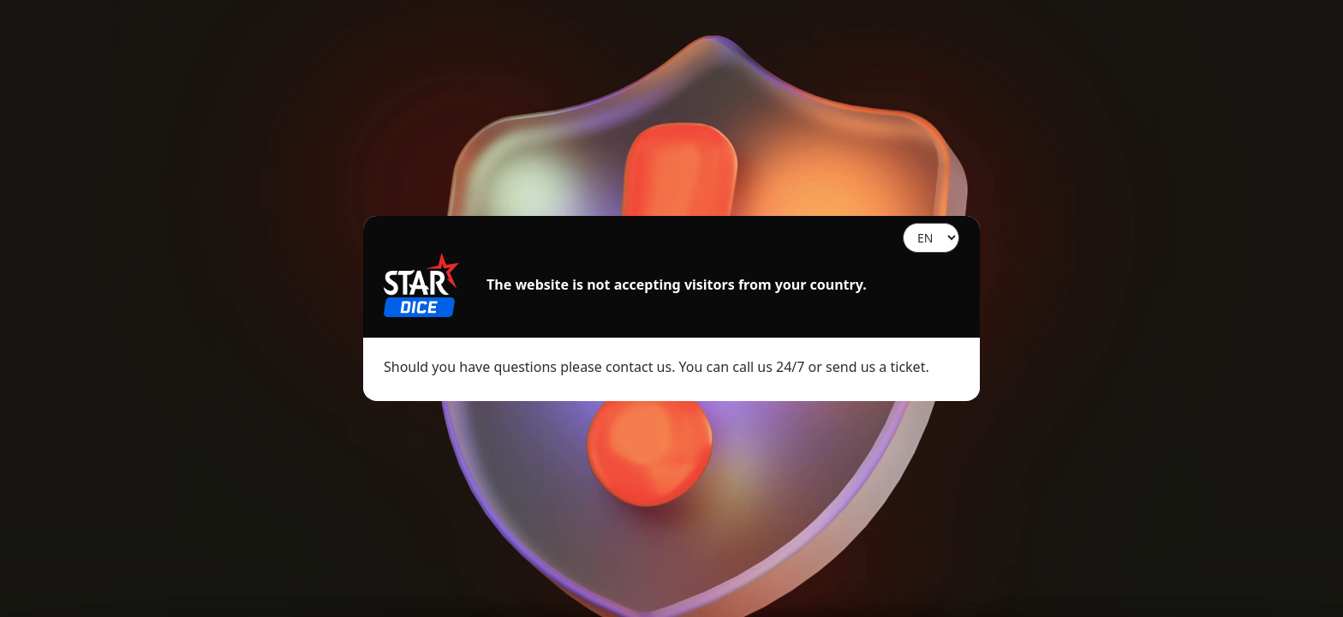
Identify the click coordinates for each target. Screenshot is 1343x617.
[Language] (931, 238)
